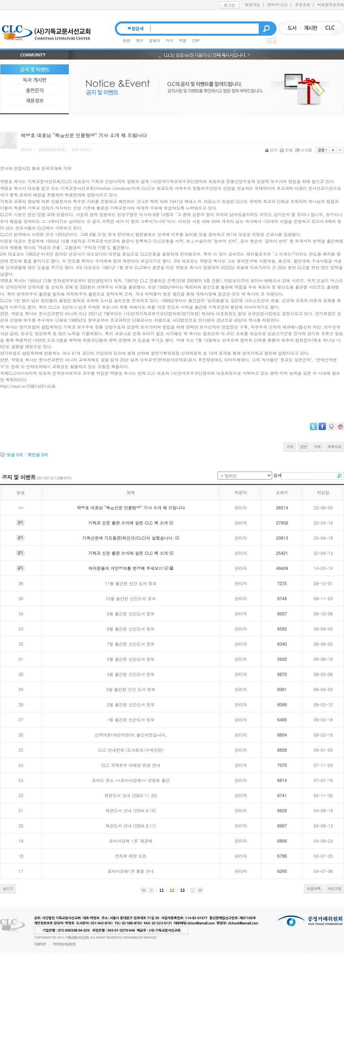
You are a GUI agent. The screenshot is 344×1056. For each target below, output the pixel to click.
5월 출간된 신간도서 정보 (131, 659)
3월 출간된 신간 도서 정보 (130, 689)
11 (161, 890)
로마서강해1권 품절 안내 (131, 871)
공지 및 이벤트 (35, 69)
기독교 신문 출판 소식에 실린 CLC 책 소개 (128, 523)
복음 (182, 40)
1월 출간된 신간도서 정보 (131, 719)
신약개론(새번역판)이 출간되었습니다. (131, 735)
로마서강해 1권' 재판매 (131, 841)
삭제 (317, 446)
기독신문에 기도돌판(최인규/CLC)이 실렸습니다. (128, 538)
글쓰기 (8, 888)
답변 (303, 446)
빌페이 (154, 40)
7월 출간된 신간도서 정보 (131, 644)
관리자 (241, 507)
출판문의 (35, 90)
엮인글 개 (38, 454)
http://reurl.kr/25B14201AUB (27, 386)
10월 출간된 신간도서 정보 (131, 598)
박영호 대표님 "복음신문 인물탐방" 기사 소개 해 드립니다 (131, 507)
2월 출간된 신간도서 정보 (131, 704)
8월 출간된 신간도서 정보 (131, 629)
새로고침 (334, 888)
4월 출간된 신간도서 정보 (131, 674)
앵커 (139, 40)
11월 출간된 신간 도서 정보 (131, 583)
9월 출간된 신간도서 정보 (131, 613)
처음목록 (314, 888)
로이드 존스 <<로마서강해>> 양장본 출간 (131, 780)
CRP (196, 40)
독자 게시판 (34, 80)
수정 (289, 446)
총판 (126, 40)
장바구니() (277, 4)
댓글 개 (15, 454)
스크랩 (304, 149)
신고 (271, 149)
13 (182, 890)
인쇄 (287, 149)
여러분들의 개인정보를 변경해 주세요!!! (125, 568)
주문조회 (302, 4)
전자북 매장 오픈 (131, 856)
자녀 (169, 40)
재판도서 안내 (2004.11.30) (130, 795)
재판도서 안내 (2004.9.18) (131, 810)
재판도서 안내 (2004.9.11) (131, 825)
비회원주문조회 (331, 4)
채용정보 (35, 100)
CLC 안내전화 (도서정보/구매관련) (130, 750)
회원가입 (252, 4)
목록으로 (334, 446)
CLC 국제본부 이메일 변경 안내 (130, 765)
